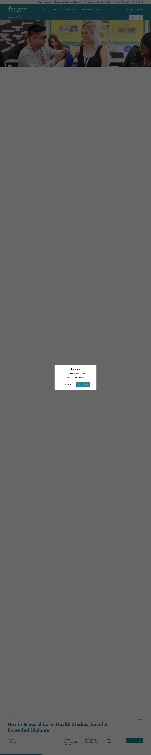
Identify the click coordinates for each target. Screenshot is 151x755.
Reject (66, 384)
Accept (81, 384)
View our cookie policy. (75, 377)
